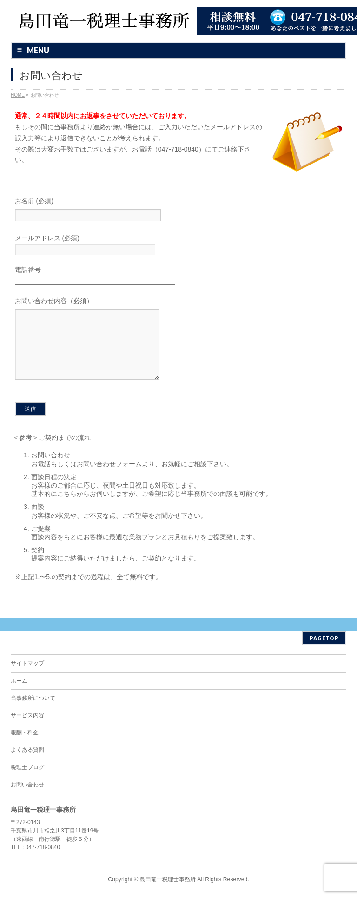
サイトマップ (27, 663)
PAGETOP (324, 638)
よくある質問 (27, 750)
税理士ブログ (27, 768)
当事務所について (33, 698)
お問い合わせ (27, 785)
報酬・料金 (25, 733)
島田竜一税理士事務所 (168, 880)
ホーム (19, 681)
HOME (18, 95)
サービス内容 (27, 716)
